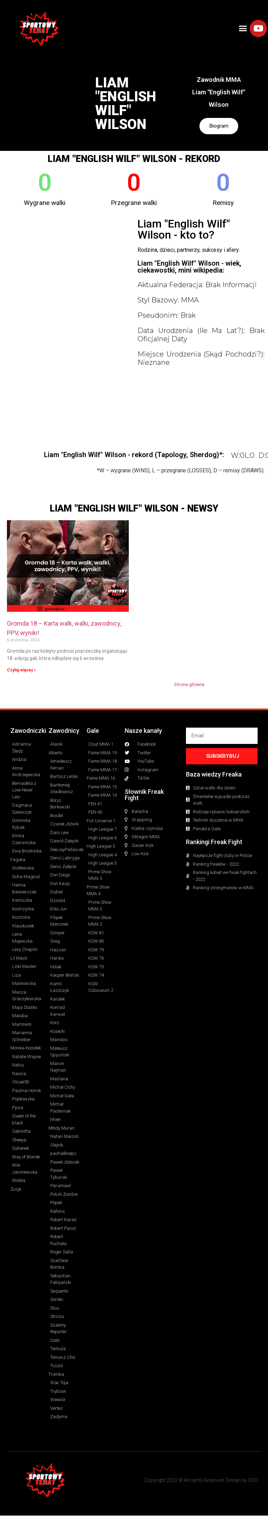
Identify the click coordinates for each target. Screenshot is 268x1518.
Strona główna (189, 685)
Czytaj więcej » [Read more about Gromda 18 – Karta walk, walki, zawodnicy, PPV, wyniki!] (21, 671)
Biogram (219, 126)
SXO (253, 1481)
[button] (243, 28)
